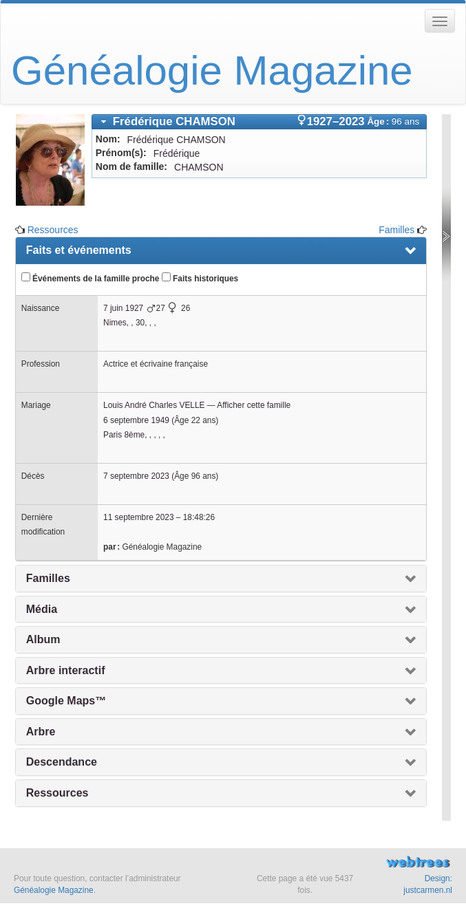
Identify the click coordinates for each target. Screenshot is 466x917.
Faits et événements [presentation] (78, 250)
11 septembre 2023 (138, 517)
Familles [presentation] (48, 578)
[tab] (259, 121)
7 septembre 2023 (136, 476)
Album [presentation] (43, 639)
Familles (396, 229)
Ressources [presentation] (57, 793)
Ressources (53, 229)
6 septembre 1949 (136, 420)
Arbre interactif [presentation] (65, 670)
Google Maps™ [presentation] (66, 700)
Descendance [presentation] (61, 762)
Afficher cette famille (253, 405)
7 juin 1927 (123, 308)
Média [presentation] (41, 609)
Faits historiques (200, 277)
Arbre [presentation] (41, 731)
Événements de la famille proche (90, 277)
